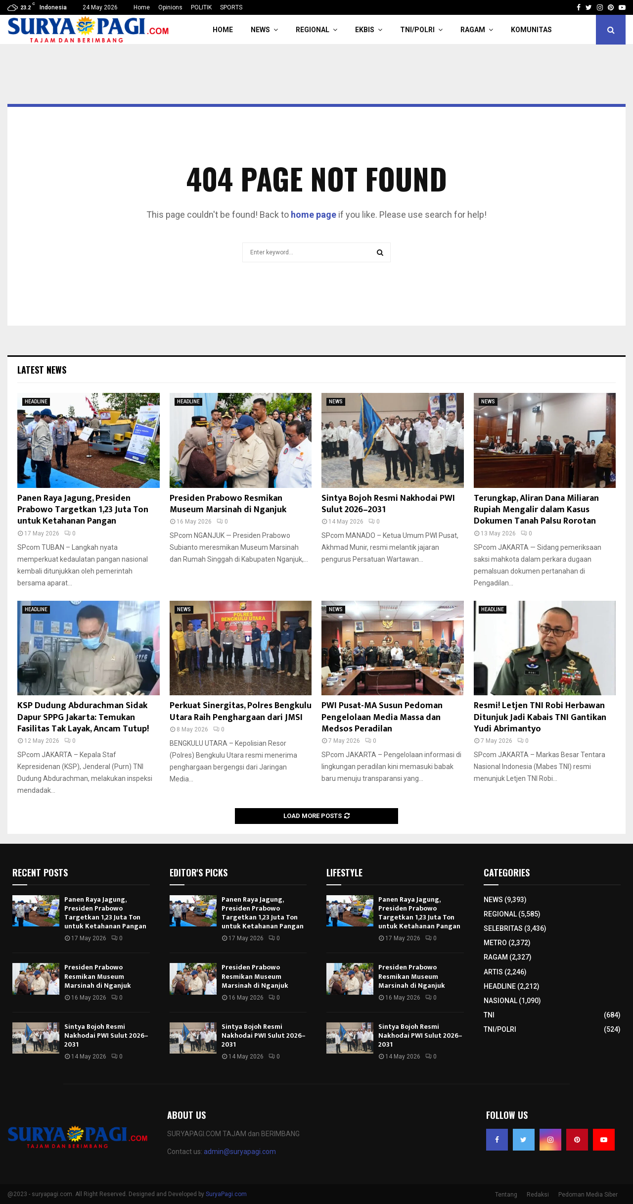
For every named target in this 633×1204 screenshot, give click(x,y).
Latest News (41, 369)
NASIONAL (500, 1001)
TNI (489, 1015)
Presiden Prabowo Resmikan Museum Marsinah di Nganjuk (228, 504)
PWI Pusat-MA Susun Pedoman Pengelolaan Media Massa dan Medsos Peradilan (382, 717)
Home (142, 7)
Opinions (170, 7)
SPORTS (231, 7)
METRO (495, 943)
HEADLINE (36, 401)
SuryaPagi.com (226, 1194)
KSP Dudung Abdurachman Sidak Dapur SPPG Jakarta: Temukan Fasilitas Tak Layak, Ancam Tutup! (83, 717)
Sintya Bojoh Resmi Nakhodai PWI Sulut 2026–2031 (388, 504)
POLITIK (201, 7)
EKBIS (364, 30)
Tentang (506, 1194)
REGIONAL (312, 30)
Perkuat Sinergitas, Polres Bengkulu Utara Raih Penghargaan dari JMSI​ (241, 711)
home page (313, 214)
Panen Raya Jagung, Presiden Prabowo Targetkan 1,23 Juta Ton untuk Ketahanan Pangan (82, 510)
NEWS (260, 30)
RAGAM (472, 30)
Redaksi (538, 1194)
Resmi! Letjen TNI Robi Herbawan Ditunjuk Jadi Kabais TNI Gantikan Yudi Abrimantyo (540, 717)
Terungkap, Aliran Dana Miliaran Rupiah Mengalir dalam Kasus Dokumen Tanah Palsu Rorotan (536, 510)
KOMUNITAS (531, 30)
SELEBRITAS (503, 928)
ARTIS (493, 972)
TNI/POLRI (417, 30)
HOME (223, 30)
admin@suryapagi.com (240, 1152)
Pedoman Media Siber (588, 1194)
